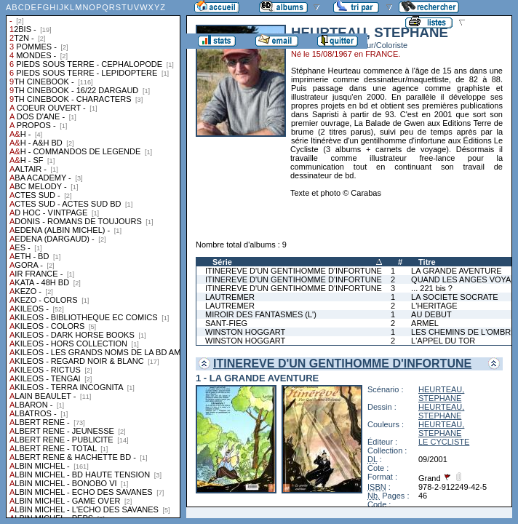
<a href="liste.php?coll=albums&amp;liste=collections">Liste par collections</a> (93, 259)
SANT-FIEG (226, 323)
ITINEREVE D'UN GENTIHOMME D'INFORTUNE (293, 270)
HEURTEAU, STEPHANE (441, 393)
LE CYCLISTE (443, 441)
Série (222, 262)
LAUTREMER (230, 297)
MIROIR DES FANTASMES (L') (260, 314)
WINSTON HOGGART (245, 332)
